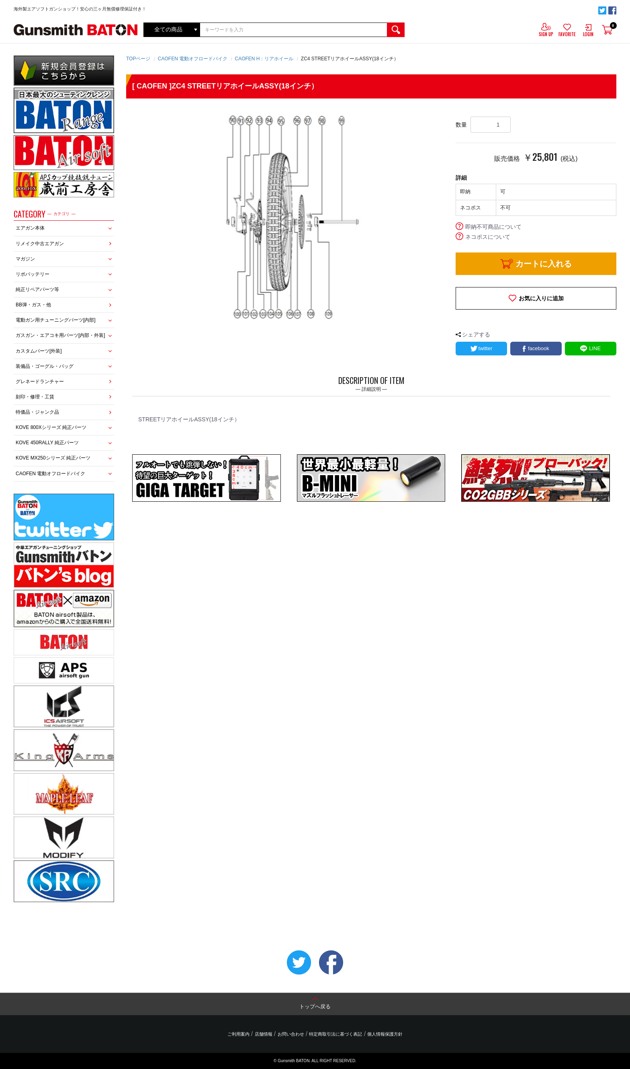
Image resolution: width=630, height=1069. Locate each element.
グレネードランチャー (40, 381)
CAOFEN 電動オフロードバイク (50, 473)
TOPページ (138, 59)
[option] (285, 216)
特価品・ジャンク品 (37, 412)
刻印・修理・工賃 (35, 397)
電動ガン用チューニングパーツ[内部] (56, 320)
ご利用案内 (239, 1034)
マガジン (25, 259)
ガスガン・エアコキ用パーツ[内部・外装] (60, 335)
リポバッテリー (32, 274)
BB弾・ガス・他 (33, 305)
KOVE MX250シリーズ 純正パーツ (53, 458)
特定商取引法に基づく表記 (335, 1034)
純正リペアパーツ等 (37, 289)
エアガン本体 (30, 228)
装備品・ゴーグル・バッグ (45, 366)
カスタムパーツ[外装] (39, 351)
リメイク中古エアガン (40, 243)
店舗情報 (263, 1034)
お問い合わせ (291, 1034)
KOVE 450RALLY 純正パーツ (47, 442)
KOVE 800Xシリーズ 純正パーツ (51, 427)
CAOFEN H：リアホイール (264, 59)
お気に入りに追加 (541, 298)
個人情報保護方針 (384, 1034)
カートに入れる (543, 263)
